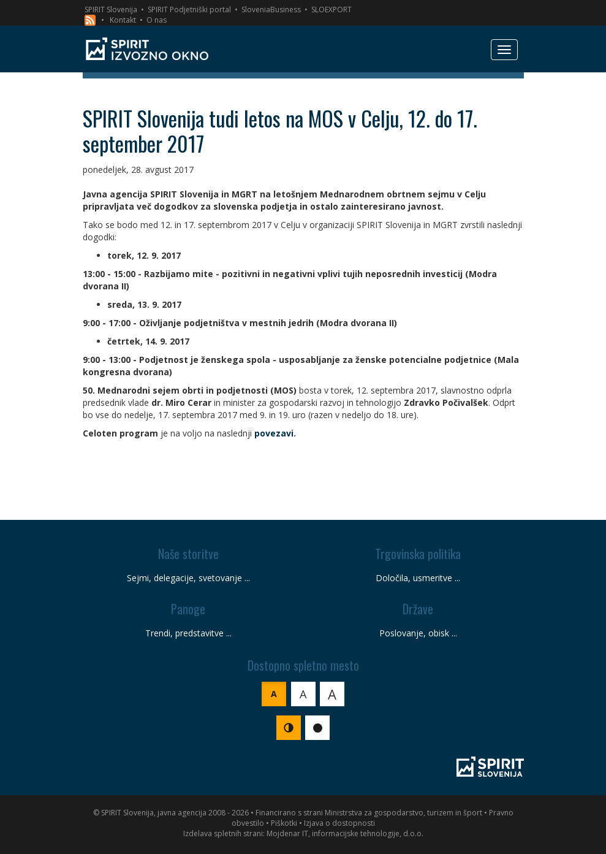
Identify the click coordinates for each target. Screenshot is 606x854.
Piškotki (284, 823)
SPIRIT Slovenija (111, 9)
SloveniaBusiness (271, 9)
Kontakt (123, 20)
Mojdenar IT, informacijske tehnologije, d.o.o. (345, 833)
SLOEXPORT (331, 9)
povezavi (274, 433)
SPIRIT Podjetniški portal (189, 9)
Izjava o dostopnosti (339, 823)
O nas (156, 20)
